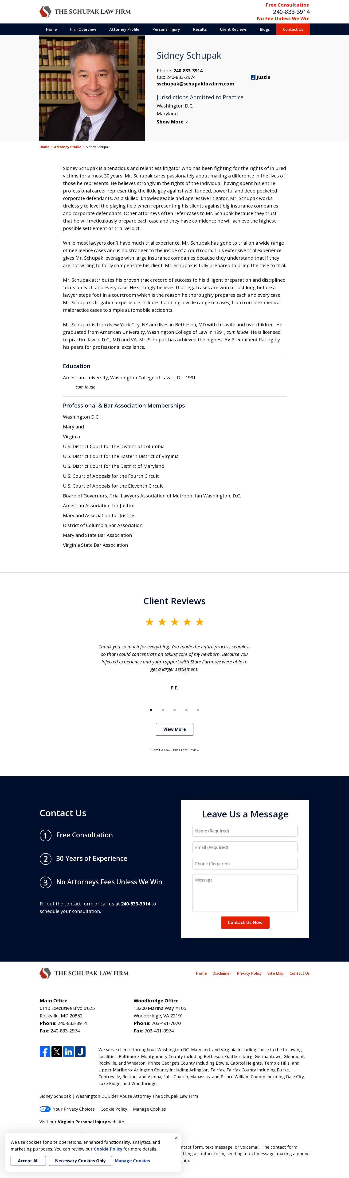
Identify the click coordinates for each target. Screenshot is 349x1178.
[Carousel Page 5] (198, 710)
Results (200, 29)
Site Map (276, 973)
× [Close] (176, 1137)
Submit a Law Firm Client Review (174, 750)
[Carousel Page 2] (163, 710)
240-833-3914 (291, 11)
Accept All (28, 1160)
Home (51, 29)
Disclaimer (222, 973)
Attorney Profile (124, 29)
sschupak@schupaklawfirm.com (195, 84)
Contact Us (293, 29)
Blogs (265, 29)
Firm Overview (83, 29)
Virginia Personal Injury (82, 1121)
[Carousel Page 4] (186, 710)
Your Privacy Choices (67, 1109)
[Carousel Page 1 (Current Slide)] (151, 710)
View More (174, 729)
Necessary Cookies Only (80, 1160)
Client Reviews (233, 29)
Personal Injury (166, 29)
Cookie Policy (114, 1109)
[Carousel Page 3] (174, 710)
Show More (170, 122)
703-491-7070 (166, 1023)
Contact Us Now (245, 922)
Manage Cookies (149, 1109)
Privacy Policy (249, 973)
